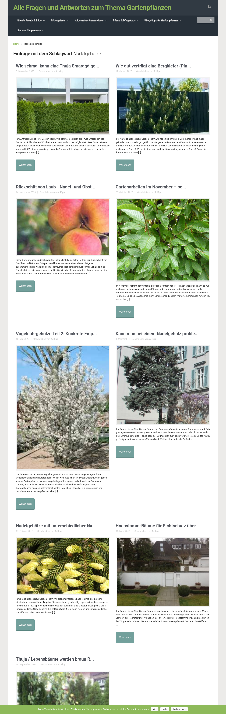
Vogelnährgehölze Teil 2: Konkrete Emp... (61, 328)
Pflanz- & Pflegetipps (124, 20)
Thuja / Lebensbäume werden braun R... (59, 654)
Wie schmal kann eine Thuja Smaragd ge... (62, 66)
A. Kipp (59, 71)
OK (154, 709)
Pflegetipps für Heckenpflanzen (161, 20)
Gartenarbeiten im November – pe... (155, 184)
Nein (165, 709)
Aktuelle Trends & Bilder (29, 20)
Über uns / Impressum (28, 30)
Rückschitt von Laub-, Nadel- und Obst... (60, 184)
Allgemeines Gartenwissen (89, 20)
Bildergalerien (58, 20)
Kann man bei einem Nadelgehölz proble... (162, 328)
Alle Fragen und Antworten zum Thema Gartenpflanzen (93, 8)
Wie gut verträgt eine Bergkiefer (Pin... (158, 66)
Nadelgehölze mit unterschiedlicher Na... (61, 518)
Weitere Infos (179, 709)
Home (16, 44)
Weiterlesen (26, 163)
